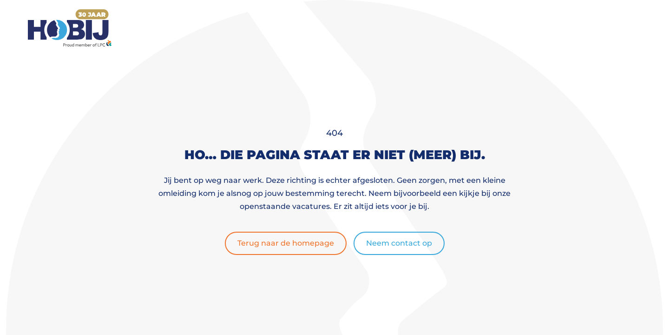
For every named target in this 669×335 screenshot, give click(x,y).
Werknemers (304, 27)
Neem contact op (399, 243)
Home (249, 27)
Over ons (452, 27)
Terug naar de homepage (285, 243)
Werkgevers (383, 27)
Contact (514, 27)
